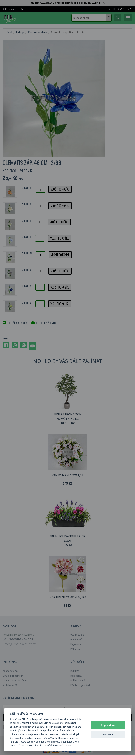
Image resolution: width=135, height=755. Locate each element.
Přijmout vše (108, 725)
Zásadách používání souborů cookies (52, 745)
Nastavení (108, 734)
